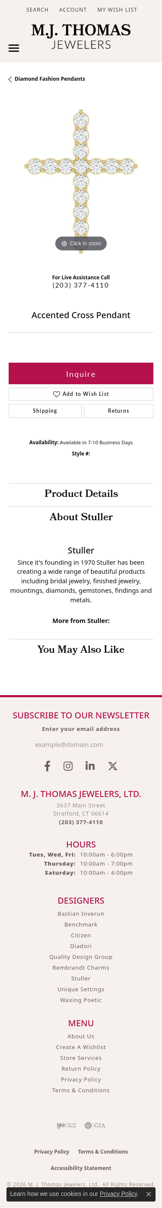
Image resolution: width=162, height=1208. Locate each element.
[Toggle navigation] (14, 48)
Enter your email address (81, 729)
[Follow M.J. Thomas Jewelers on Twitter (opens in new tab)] (112, 766)
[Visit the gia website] (95, 1125)
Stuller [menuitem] (81, 978)
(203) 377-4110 (81, 285)
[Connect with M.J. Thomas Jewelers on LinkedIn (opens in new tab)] (90, 766)
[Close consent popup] (148, 1194)
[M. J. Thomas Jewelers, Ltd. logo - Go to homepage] (81, 38)
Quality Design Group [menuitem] (81, 957)
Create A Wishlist (81, 1047)
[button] (37, 9)
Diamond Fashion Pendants (50, 78)
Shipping (45, 410)
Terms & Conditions (81, 1090)
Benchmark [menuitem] (81, 924)
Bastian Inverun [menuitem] (81, 913)
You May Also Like (81, 650)
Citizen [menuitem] (81, 935)
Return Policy (81, 1068)
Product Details (81, 494)
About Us (80, 1036)
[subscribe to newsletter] (119, 744)
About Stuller (81, 518)
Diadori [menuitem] (81, 946)
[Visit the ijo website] (66, 1125)
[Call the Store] (81, 822)
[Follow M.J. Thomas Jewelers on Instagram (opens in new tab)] (68, 766)
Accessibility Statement (81, 1168)
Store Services (81, 1058)
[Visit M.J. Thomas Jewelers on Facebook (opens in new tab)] (47, 766)
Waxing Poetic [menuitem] (81, 1000)
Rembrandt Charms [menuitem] (80, 967)
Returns (118, 410)
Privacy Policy (81, 1079)
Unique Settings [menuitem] (81, 989)
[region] (81, 181)
